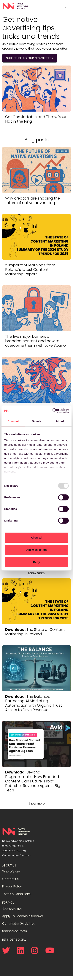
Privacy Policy (12, 886)
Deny (36, 562)
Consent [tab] (13, 421)
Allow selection (36, 549)
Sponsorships (12, 908)
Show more (36, 573)
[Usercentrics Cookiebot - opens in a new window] (52, 410)
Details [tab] (36, 421)
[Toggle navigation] (66, 6)
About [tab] (60, 421)
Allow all (36, 537)
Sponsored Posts (14, 931)
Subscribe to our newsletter (29, 58)
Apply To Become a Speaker (22, 916)
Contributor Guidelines (18, 923)
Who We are (11, 871)
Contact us (10, 879)
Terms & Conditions (16, 894)
